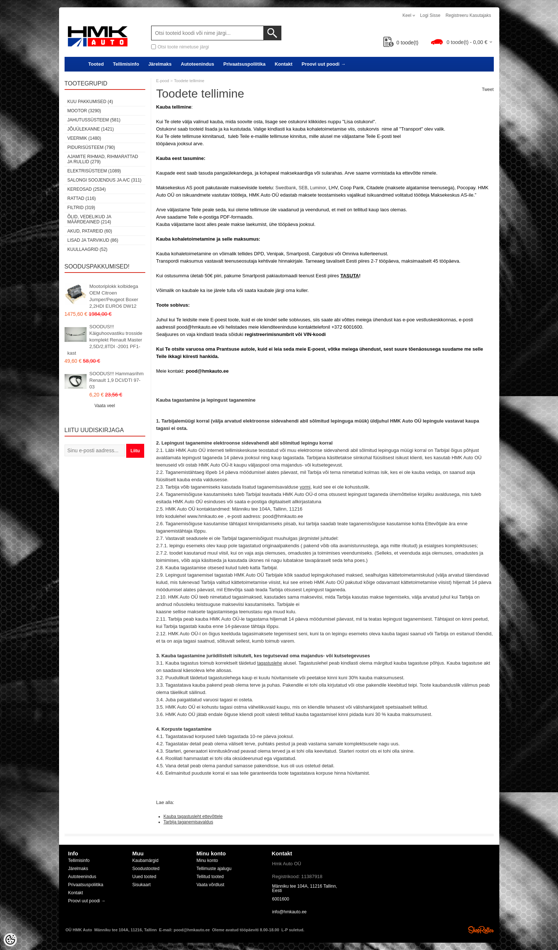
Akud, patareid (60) (90, 231)
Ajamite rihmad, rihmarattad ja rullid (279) (103, 159)
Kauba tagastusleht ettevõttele (193, 816)
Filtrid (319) (81, 207)
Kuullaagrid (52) (87, 249)
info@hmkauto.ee (289, 912)
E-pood (162, 80)
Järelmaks (160, 64)
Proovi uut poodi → (324, 64)
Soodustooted (146, 868)
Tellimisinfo (126, 64)
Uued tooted (144, 876)
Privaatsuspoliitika (244, 64)
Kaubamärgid (145, 860)
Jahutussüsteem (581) (94, 120)
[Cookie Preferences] (10, 939)
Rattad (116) (82, 198)
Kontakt (283, 64)
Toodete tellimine (189, 80)
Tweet (487, 89)
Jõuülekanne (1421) (91, 129)
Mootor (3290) (84, 110)
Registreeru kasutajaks (468, 15)
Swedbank (286, 187)
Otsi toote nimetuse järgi (183, 47)
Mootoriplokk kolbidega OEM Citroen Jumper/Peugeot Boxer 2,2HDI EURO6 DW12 (114, 296)
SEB (303, 187)
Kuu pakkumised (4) (90, 101)
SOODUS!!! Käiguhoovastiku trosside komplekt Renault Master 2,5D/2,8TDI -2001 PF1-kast (105, 340)
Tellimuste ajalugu (214, 868)
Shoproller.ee (481, 929)
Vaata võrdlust (211, 885)
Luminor (318, 187)
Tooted (96, 64)
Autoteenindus (197, 64)
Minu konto (207, 860)
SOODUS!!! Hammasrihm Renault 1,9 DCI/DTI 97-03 (117, 380)
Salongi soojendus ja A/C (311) (105, 180)
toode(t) (401, 42)
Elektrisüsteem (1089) (94, 170)
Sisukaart (141, 885)
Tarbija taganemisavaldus (188, 822)
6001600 (280, 899)
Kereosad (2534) (87, 189)
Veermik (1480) (84, 138)
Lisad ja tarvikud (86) (93, 240)
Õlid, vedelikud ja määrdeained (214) (89, 219)
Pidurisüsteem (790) (91, 147)
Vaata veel (105, 405)
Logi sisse (430, 15)
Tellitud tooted (210, 876)
